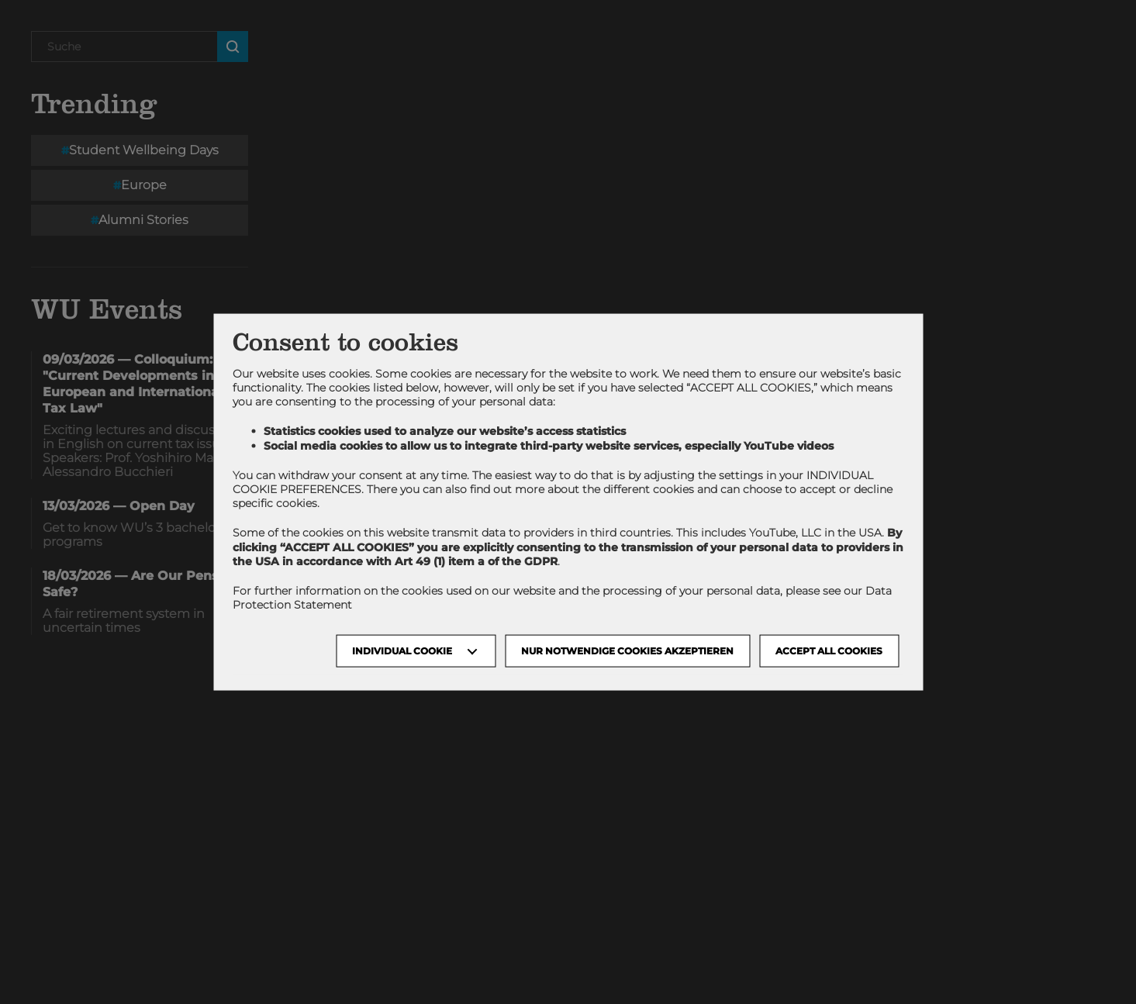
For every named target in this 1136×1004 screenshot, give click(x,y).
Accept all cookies (828, 651)
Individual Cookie (402, 651)
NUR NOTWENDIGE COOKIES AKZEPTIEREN (627, 651)
